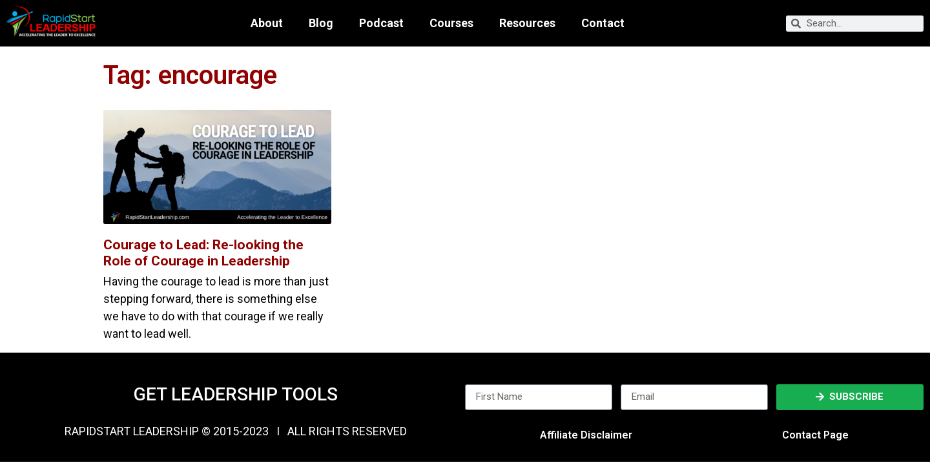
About (267, 23)
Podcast (381, 23)
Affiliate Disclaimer (586, 435)
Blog (321, 23)
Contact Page (815, 435)
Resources (527, 23)
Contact (603, 23)
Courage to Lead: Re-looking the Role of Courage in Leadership (203, 253)
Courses (451, 23)
